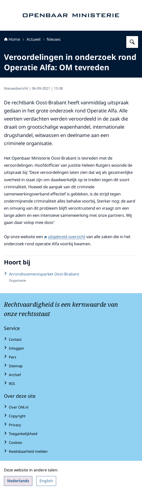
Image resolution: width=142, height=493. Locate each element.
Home (12, 39)
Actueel (33, 39)
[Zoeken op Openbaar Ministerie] (132, 42)
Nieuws (54, 39)
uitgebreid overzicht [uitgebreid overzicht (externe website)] (64, 236)
